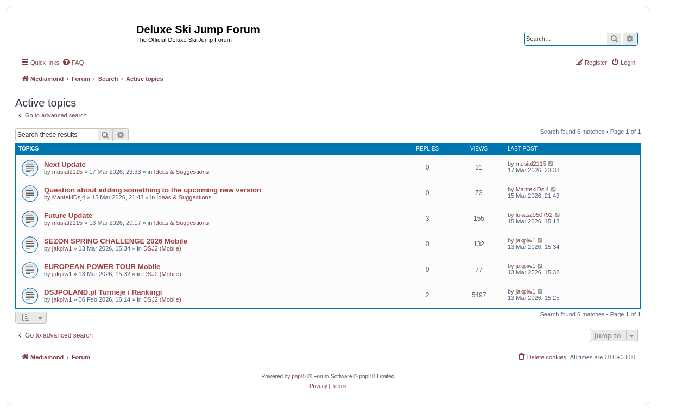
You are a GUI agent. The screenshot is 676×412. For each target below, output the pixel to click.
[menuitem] (73, 62)
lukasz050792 (534, 214)
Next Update (65, 164)
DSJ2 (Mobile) (162, 248)
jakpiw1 (62, 248)
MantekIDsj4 (68, 197)
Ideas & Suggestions (181, 171)
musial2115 (67, 171)
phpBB (300, 376)
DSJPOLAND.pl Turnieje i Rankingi (103, 292)
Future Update (68, 215)
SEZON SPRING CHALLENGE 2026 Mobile (115, 241)
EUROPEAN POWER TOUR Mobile (102, 267)
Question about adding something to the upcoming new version (152, 190)
